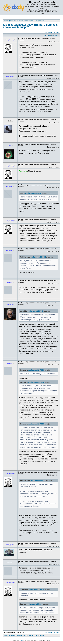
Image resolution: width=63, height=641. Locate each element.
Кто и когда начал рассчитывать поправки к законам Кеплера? (30, 26)
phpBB (23, 640)
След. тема (55, 35)
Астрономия (40, 635)
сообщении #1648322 (36, 589)
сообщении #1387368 (36, 370)
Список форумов (9, 635)
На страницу (48, 32)
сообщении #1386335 (38, 480)
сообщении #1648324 (34, 604)
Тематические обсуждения (25, 635)
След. (58, 32)
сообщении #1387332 (38, 257)
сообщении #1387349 (35, 311)
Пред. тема (47, 35)
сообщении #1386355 (33, 193)
